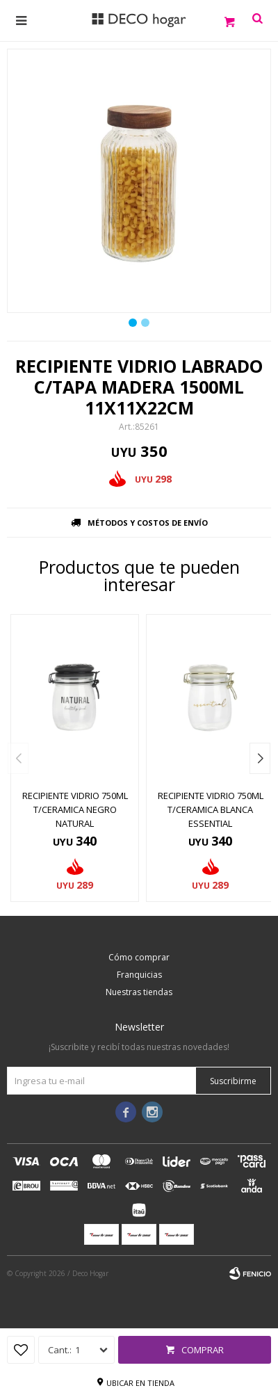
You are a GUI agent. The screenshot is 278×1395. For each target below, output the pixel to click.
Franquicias (139, 975)
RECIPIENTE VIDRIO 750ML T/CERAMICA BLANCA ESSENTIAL (210, 809)
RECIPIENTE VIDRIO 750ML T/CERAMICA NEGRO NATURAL (75, 809)
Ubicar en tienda (140, 1383)
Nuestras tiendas (139, 992)
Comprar (202, 1350)
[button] (260, 758)
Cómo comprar (139, 957)
